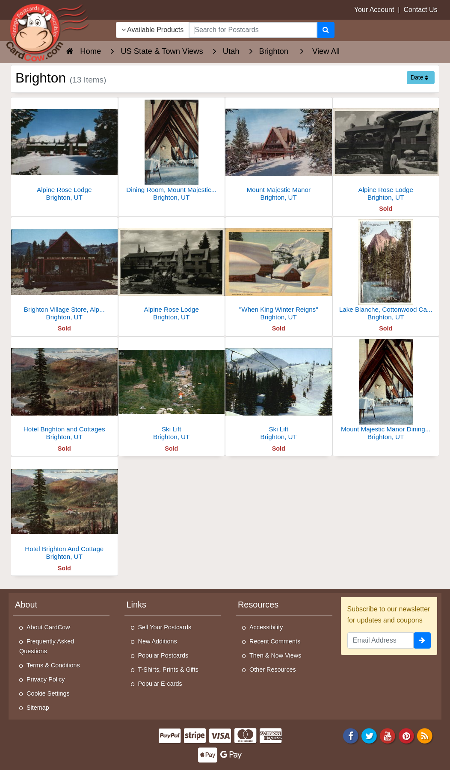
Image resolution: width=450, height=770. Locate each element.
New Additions (157, 641)
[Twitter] (369, 735)
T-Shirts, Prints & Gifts (168, 669)
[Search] (326, 30)
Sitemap (38, 707)
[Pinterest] (406, 735)
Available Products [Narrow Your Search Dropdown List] (152, 29)
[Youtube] (388, 735)
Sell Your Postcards (165, 627)
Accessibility (266, 627)
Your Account (374, 9)
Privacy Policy (46, 679)
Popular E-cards (160, 683)
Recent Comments (274, 641)
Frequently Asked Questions (46, 646)
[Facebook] (351, 735)
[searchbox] (253, 30)
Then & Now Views (275, 655)
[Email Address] (380, 640)
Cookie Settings (48, 693)
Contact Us (420, 9)
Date (419, 77)
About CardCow (48, 627)
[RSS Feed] (425, 735)
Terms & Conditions (53, 665)
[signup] (422, 640)
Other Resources (272, 669)
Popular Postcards (163, 655)
